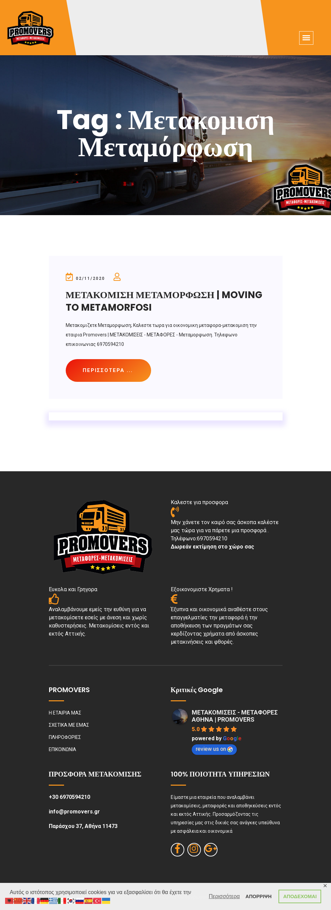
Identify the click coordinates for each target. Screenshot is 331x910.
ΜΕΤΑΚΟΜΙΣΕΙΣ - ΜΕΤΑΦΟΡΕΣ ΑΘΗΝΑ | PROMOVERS (235, 716)
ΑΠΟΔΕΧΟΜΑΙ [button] (300, 896)
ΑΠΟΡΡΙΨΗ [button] (259, 896)
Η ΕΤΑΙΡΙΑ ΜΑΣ (65, 713)
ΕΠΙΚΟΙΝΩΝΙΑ (62, 749)
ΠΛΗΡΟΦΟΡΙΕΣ (65, 737)
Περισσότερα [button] (224, 896)
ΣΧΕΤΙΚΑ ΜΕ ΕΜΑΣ (69, 725)
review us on (214, 749)
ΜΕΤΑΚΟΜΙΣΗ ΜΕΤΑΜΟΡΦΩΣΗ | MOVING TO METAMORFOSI (164, 301)
